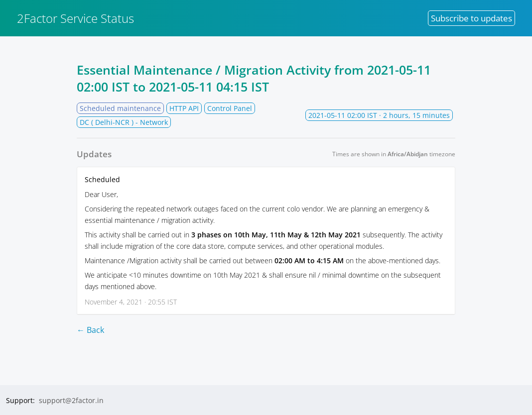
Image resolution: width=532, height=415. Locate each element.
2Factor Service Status (75, 18)
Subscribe (471, 18)
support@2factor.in (71, 400)
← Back (90, 329)
